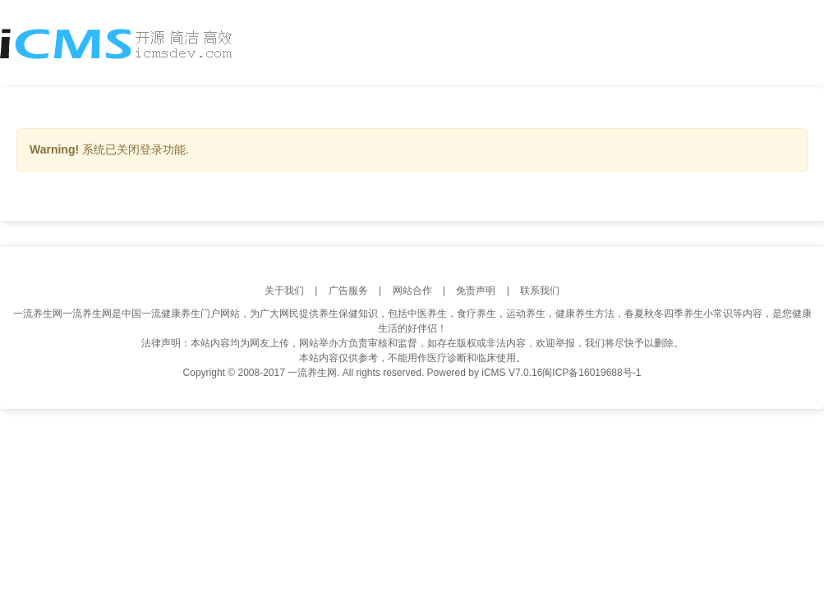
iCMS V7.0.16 (511, 372)
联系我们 (539, 290)
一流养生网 (37, 313)
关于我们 (284, 290)
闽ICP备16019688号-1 (591, 372)
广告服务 (348, 290)
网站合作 (412, 290)
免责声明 (475, 290)
